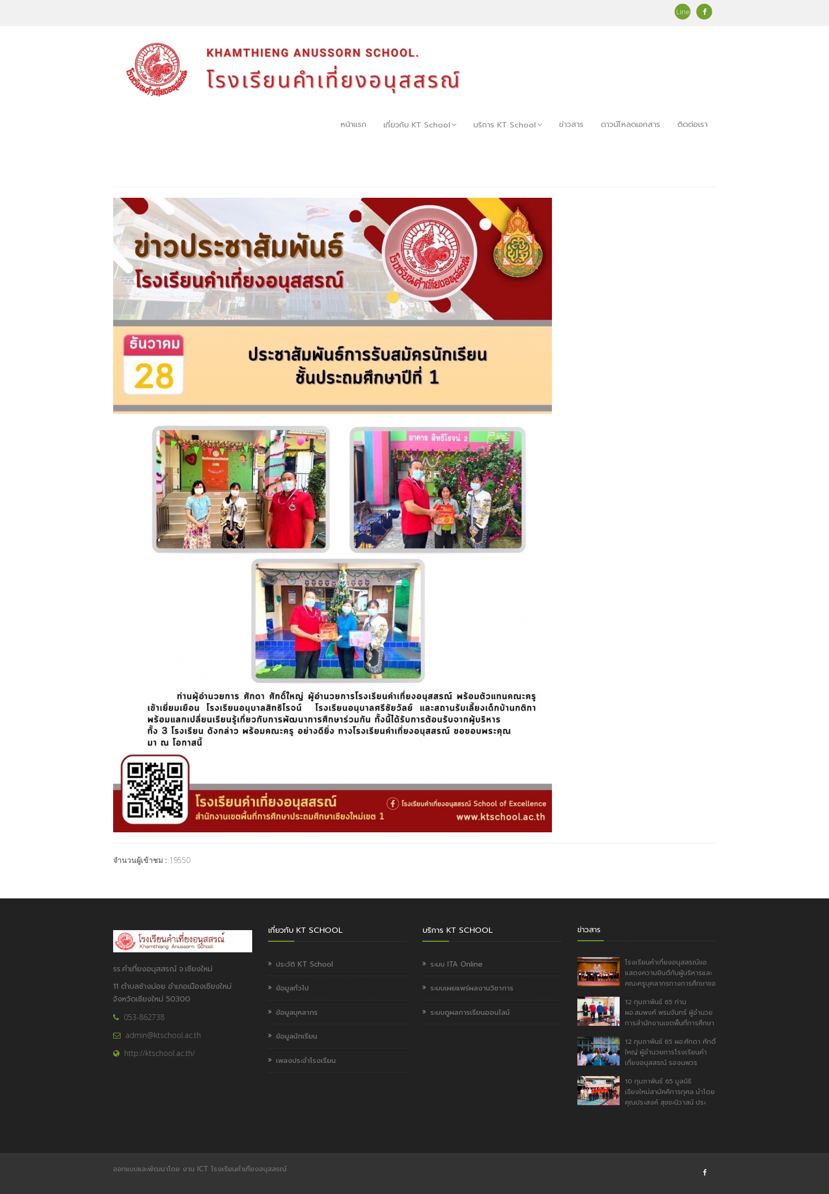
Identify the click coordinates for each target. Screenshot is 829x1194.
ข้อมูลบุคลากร (297, 1012)
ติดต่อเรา (692, 124)
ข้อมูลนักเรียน (296, 1036)
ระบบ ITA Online (456, 964)
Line (682, 11)
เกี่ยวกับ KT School (419, 125)
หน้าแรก (353, 124)
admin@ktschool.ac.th (163, 1035)
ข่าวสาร (571, 124)
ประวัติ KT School (304, 964)
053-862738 (144, 1017)
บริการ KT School (507, 125)
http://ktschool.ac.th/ (159, 1053)
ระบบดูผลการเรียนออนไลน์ (470, 1012)
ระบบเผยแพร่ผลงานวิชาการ (471, 988)
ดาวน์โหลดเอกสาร (630, 124)
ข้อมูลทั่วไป (292, 988)
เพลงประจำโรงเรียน (306, 1060)
